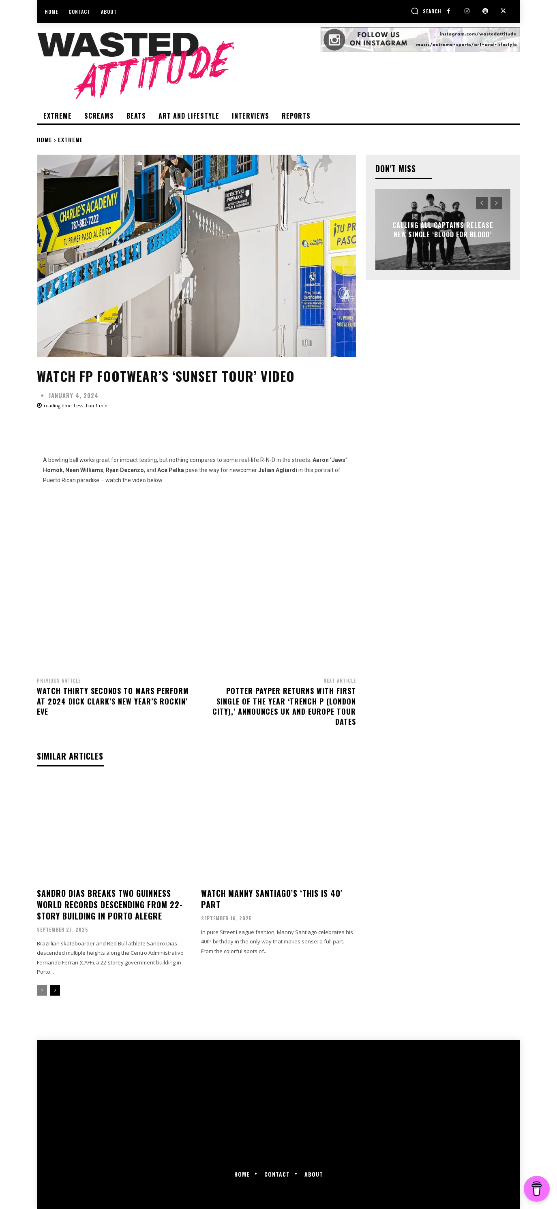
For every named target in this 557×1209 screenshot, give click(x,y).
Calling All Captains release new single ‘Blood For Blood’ (442, 229)
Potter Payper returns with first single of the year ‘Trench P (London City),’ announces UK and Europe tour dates (284, 706)
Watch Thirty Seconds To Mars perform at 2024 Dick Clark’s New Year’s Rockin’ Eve (113, 700)
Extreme (70, 139)
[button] (426, 11)
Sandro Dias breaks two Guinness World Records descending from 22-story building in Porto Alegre (110, 904)
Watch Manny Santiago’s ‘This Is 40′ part (272, 899)
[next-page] (55, 990)
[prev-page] (42, 990)
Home (44, 139)
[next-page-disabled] (496, 203)
